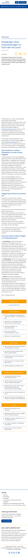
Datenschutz (17, 548)
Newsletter (6, 498)
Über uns (5, 495)
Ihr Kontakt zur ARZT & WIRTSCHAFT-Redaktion (12, 501)
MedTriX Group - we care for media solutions (14, 505)
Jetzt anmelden (6, 521)
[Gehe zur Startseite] (4, 6)
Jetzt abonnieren (13, 305)
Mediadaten (6, 496)
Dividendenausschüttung (10, 142)
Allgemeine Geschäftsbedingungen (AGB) (13, 503)
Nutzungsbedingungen (7, 548)
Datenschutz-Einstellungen (14, 549)
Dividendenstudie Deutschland (9, 129)
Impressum (20, 546)
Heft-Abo (24, 548)
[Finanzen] (12, 6)
